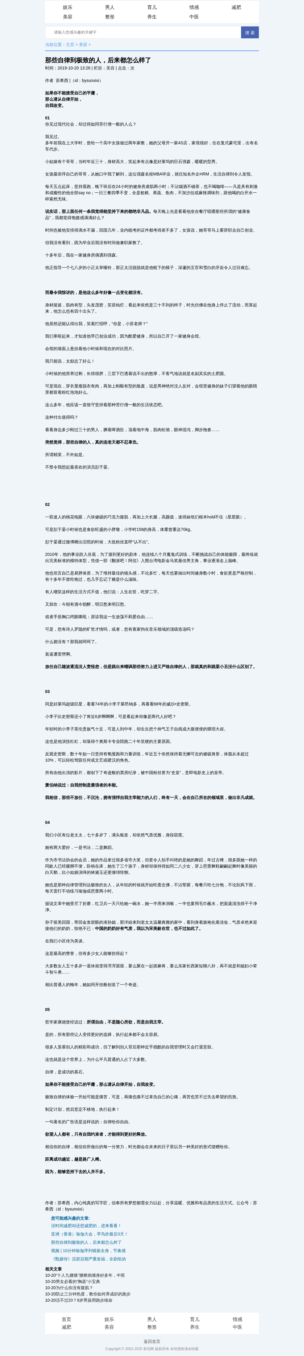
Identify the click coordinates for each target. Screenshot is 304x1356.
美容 (67, 16)
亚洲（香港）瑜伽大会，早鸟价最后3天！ (89, 1234)
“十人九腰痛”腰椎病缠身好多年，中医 (90, 1275)
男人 (110, 7)
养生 (152, 16)
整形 (110, 16)
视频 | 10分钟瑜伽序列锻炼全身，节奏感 (88, 1250)
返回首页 (152, 1341)
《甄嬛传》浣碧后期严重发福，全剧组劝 (88, 1259)
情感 (194, 7)
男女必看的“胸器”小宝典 (78, 1281)
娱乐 (67, 7)
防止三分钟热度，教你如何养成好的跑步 (93, 1294)
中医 (194, 16)
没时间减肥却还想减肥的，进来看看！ (86, 1225)
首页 (66, 1319)
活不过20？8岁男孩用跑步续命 (84, 1300)
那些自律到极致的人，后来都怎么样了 (86, 1242)
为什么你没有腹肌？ (74, 1287)
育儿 (152, 7)
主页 (70, 44)
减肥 (236, 7)
